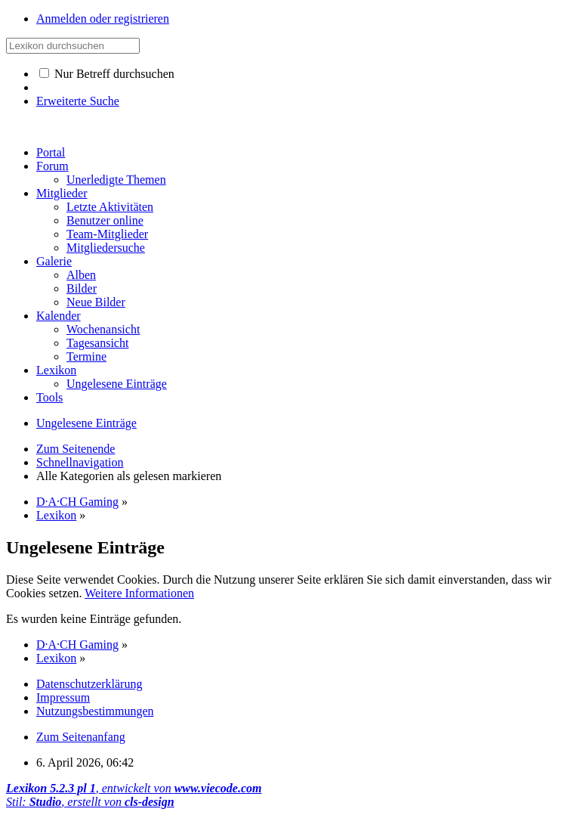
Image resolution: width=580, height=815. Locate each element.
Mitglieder (62, 193)
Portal (50, 152)
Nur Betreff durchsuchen (106, 73)
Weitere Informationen (139, 593)
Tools (49, 397)
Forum (52, 166)
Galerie (54, 261)
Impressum (63, 697)
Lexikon (56, 370)
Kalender (58, 315)
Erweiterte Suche (77, 101)
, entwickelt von (133, 788)
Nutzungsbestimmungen (95, 711)
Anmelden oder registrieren (102, 18)
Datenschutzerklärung (89, 683)
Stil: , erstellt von (90, 801)
